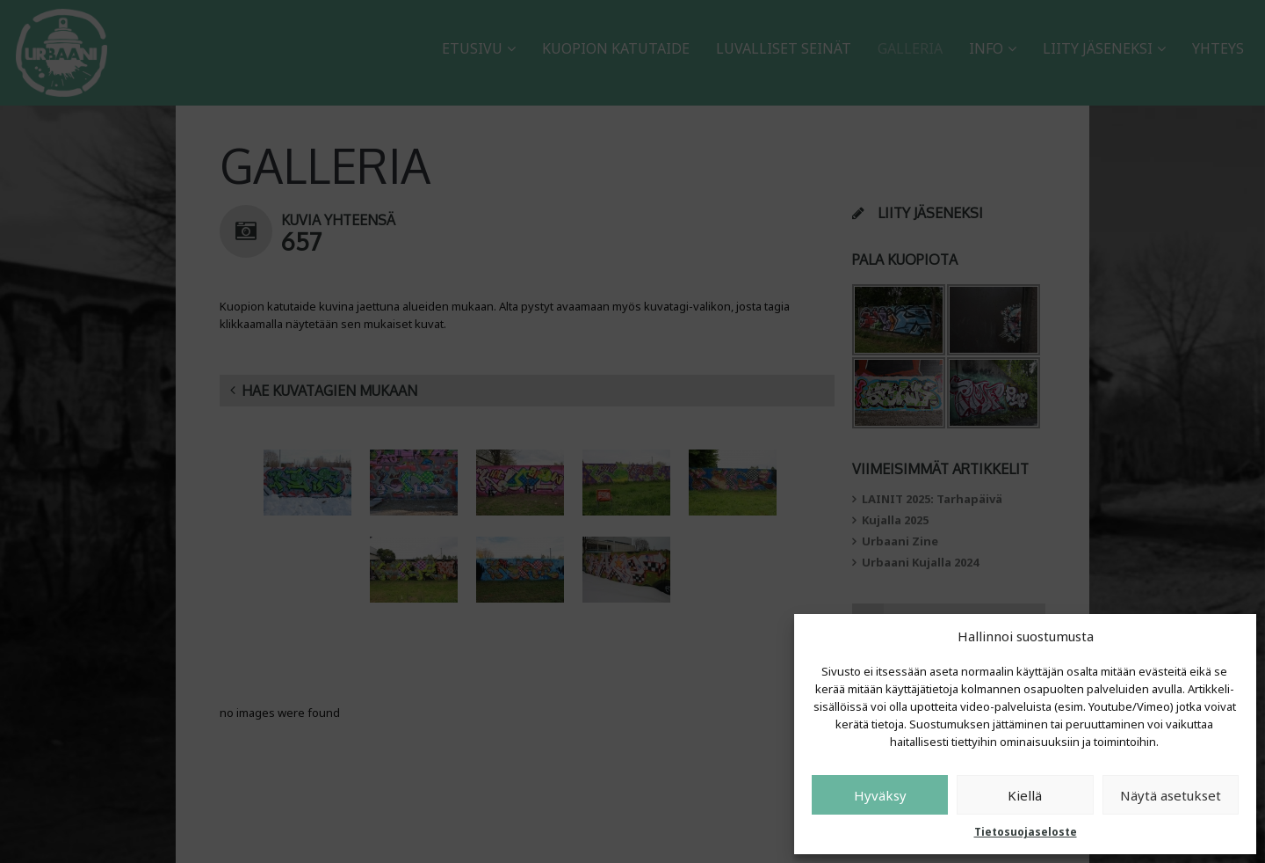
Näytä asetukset (1170, 795)
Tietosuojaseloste (1025, 831)
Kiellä (1025, 795)
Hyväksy (880, 795)
